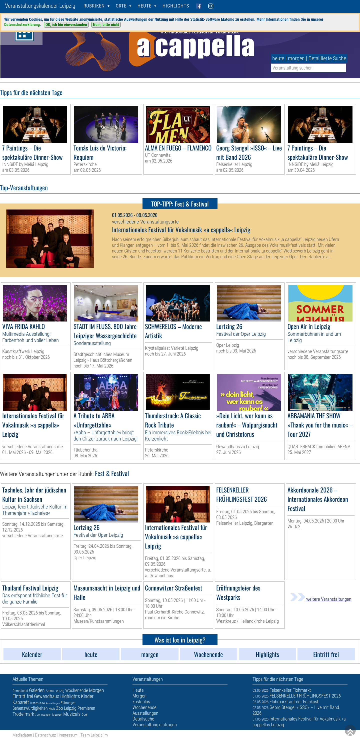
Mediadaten (22, 735)
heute (278, 58)
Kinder (87, 696)
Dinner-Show (37, 703)
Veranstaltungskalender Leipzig (40, 5)
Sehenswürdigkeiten (30, 708)
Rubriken (94, 6)
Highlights (175, 6)
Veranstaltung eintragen (154, 725)
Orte (121, 6)
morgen (296, 58)
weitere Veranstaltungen (320, 599)
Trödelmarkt (24, 714)
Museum (57, 714)
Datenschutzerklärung (22, 24)
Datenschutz (45, 735)
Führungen (68, 703)
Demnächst (20, 691)
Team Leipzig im (94, 735)
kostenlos (141, 701)
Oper (85, 714)
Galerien (37, 690)
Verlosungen (44, 714)
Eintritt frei (22, 696)
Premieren (86, 708)
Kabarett (20, 702)
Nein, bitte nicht (106, 24)
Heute (52, 708)
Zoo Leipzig (66, 708)
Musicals (71, 714)
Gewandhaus (46, 696)
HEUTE (145, 6)
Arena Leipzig (55, 691)
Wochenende (76, 690)
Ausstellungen (53, 703)
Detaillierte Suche (327, 58)
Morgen (96, 690)
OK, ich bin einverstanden (66, 24)
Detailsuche (143, 719)
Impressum (68, 735)
